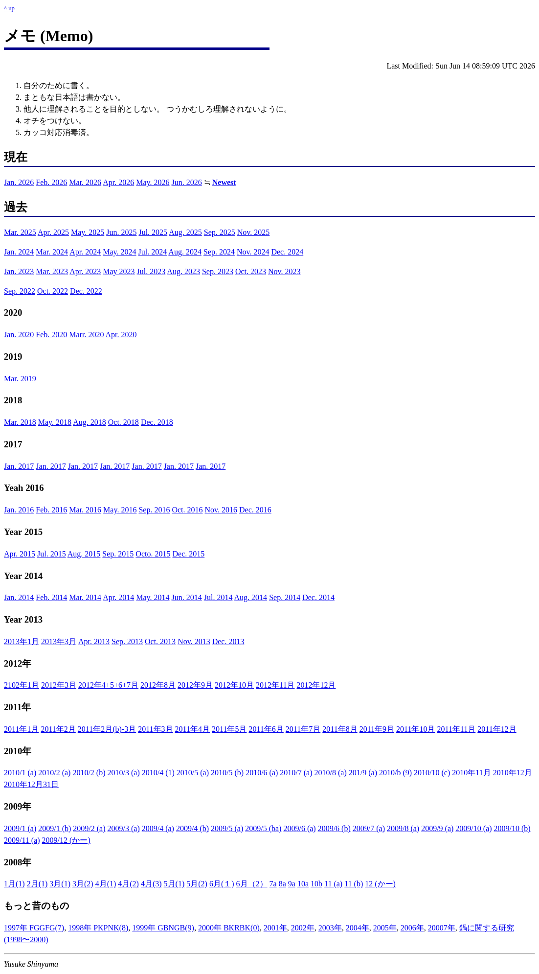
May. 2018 (54, 422)
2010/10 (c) (432, 772)
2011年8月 (339, 729)
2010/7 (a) (296, 772)
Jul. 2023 (151, 271)
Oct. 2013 (160, 641)
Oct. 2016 (187, 510)
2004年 (357, 928)
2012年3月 (58, 685)
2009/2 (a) (89, 828)
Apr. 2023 (85, 271)
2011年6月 (265, 729)
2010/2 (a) (54, 772)
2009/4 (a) (158, 828)
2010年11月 (471, 772)
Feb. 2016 (51, 510)
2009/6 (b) (334, 828)
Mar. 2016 (85, 510)
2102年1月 (21, 685)
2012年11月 (275, 685)
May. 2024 (119, 252)
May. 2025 (87, 232)
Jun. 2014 (187, 597)
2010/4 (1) (158, 772)
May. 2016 (119, 510)
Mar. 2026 (85, 182)
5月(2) (196, 884)
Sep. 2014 (284, 597)
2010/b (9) (395, 772)
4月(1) (105, 884)
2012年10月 (234, 685)
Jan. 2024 (19, 252)
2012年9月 (195, 685)
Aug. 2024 (185, 252)
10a (303, 884)
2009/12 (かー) (66, 840)
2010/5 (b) (227, 772)
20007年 (441, 928)
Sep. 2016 (154, 510)
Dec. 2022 (86, 291)
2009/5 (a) (227, 828)
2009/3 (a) (124, 828)
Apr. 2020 (121, 334)
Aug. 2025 (185, 232)
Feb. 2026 (51, 182)
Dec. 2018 (157, 422)
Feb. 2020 (51, 334)
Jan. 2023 (19, 271)
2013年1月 (21, 641)
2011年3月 (155, 729)
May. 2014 (152, 597)
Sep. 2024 (219, 252)
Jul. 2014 (218, 597)
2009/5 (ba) (263, 828)
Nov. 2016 (221, 510)
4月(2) (128, 884)
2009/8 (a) (403, 828)
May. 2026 (152, 182)
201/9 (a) (363, 772)
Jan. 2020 (19, 334)
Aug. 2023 (183, 271)
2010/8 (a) (330, 772)
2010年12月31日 (31, 784)
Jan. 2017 (19, 466)
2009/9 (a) (437, 828)
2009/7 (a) (369, 828)
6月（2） (252, 884)
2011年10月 (415, 729)
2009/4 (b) (192, 828)
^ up (9, 8)
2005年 (385, 928)
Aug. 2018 (89, 422)
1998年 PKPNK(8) (98, 928)
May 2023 (119, 271)
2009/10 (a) (473, 828)
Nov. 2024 (253, 252)
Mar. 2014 (85, 597)
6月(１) (221, 884)
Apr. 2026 (118, 182)
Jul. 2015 (51, 554)
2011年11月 (456, 729)
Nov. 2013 (194, 641)
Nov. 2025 (253, 232)
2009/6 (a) (299, 828)
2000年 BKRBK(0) (229, 928)
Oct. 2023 (250, 271)
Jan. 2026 (19, 182)
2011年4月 (192, 729)
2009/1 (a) (20, 828)
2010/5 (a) (193, 772)
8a (282, 884)
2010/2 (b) (88, 772)
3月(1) (59, 884)
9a (291, 884)
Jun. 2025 (121, 232)
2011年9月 (376, 729)
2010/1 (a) (20, 772)
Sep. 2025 (219, 232)
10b (316, 884)
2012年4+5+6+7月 (108, 685)
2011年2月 (58, 729)
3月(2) (82, 884)
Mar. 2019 (20, 378)
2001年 (275, 928)
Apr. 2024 (85, 252)
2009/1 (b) (54, 828)
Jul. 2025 (152, 232)
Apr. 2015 (19, 554)
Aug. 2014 (251, 597)
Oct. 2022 (52, 291)
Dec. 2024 (287, 252)
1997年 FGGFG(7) (34, 928)
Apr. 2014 (118, 597)
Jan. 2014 (19, 597)
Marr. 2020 (86, 334)
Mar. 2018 (20, 422)
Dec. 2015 (188, 554)
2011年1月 (21, 729)
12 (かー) (380, 884)
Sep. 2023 (217, 271)
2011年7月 (303, 729)
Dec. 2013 (228, 641)
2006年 (412, 928)
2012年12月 (316, 685)
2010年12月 (512, 772)
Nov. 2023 (284, 271)
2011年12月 (496, 729)
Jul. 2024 (152, 252)
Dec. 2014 (318, 597)
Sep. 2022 (19, 291)
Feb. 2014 (51, 597)
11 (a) (333, 884)
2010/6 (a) (262, 772)
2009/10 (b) (512, 828)
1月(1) (14, 884)
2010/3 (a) (124, 772)
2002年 (302, 928)
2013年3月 (58, 641)
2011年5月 (229, 729)
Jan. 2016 (19, 510)
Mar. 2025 (20, 232)
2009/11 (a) (22, 840)
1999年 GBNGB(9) (163, 928)
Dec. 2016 (255, 510)
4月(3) (151, 884)
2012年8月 (158, 685)
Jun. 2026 (187, 182)
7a (273, 884)
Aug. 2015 (84, 554)
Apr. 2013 (94, 641)
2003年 (330, 928)
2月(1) (37, 884)
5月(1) (174, 884)
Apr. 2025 (53, 232)
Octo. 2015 (152, 554)
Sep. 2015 (118, 554)
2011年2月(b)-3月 (107, 729)
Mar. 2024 (52, 252)
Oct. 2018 (123, 422)
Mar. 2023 (52, 271)
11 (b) (353, 884)
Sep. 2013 (127, 641)
